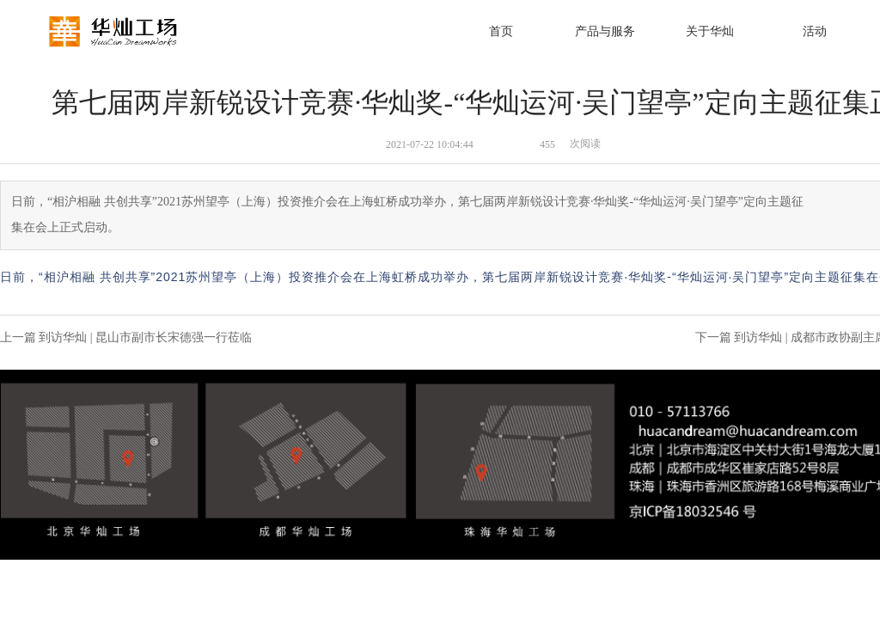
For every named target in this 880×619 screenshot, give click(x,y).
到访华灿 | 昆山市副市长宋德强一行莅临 (145, 337)
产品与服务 (605, 31)
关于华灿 (710, 31)
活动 (815, 31)
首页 (501, 31)
